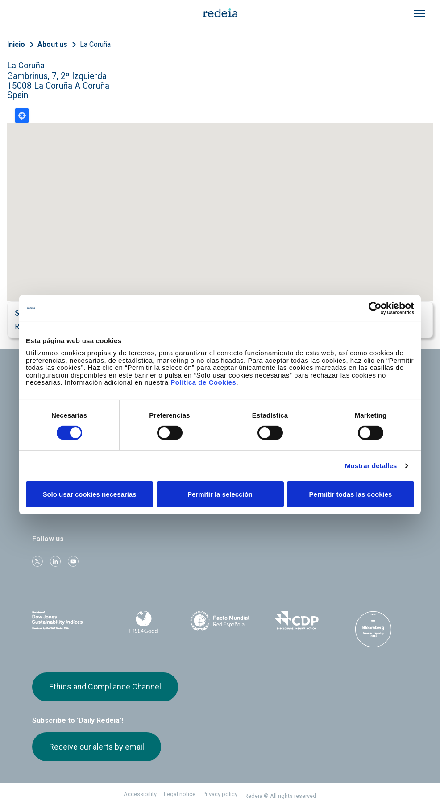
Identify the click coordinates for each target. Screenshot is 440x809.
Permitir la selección (220, 494)
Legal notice (179, 794)
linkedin (55, 561)
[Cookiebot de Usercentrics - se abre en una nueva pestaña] (375, 308)
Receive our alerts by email (96, 746)
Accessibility (140, 794)
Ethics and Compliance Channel (105, 686)
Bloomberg (373, 629)
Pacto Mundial (220, 621)
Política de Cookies (203, 382)
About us (52, 44)
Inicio (16, 44)
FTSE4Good (143, 622)
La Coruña (95, 44)
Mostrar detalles (371, 465)
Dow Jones (67, 620)
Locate (22, 115)
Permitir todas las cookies (350, 494)
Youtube (73, 561)
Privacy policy (220, 794)
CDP (297, 620)
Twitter (37, 561)
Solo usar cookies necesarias (89, 494)
